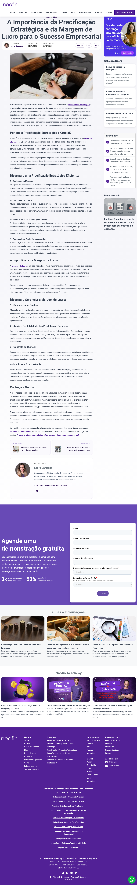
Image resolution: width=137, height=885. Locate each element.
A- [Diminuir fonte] (89, 45)
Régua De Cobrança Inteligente (59, 740)
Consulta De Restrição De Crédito (60, 759)
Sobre (7, 12)
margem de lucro (19, 266)
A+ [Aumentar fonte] (96, 45)
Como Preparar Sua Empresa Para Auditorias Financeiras (121, 160)
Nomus (90, 750)
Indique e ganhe (30, 766)
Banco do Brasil (93, 740)
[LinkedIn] (37, 491)
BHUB (89, 768)
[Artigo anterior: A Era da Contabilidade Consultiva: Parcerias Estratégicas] (30, 447)
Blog (74, 12)
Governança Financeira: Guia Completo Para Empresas (121, 142)
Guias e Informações (68, 612)
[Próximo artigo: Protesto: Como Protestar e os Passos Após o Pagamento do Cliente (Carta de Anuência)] (72, 447)
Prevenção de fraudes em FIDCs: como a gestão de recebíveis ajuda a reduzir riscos (120, 181)
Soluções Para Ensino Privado (68, 792)
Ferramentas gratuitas (33, 759)
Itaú (88, 747)
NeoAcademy (86, 12)
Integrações (33, 12)
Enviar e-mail (112, 766)
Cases (64, 12)
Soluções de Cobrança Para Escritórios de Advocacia (68, 811)
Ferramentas (50, 12)
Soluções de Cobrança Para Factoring (68, 822)
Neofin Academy (68, 673)
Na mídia (27, 743)
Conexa (90, 743)
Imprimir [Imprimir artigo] (80, 45)
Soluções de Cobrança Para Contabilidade (68, 843)
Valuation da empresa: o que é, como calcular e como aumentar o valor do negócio (121, 151)
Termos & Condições (79, 877)
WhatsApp (113, 762)
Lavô (89, 778)
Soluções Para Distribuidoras (68, 847)
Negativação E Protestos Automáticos (62, 750)
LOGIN (112, 12)
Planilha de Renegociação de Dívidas (112, 750)
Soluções (19, 12)
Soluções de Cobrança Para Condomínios (68, 806)
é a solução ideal (21, 431)
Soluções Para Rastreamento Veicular (68, 797)
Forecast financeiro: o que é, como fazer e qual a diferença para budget (121, 169)
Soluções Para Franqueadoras (68, 838)
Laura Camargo (17, 46)
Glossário (28, 756)
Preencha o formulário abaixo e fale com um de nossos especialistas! (49, 435)
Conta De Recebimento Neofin (59, 753)
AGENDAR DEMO (12, 21)
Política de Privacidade (59, 877)
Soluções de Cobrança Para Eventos (68, 827)
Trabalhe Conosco (31, 769)
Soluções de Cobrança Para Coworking (68, 818)
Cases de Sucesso (31, 747)
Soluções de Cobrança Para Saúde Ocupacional (69, 832)
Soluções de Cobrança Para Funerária (68, 801)
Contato (101, 12)
